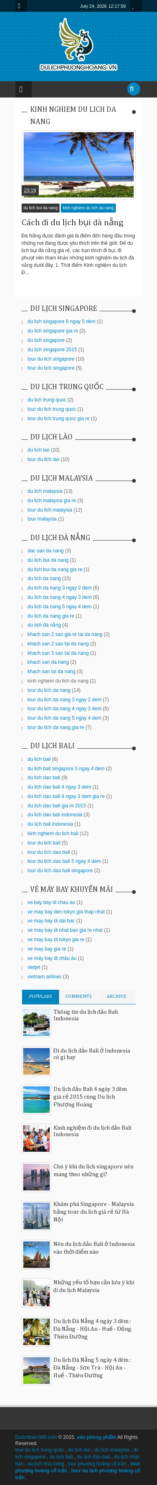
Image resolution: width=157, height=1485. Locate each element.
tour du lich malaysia (50, 510)
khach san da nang (48, 662)
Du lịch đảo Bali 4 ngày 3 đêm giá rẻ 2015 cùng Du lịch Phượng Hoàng (90, 1097)
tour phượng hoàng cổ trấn (97, 1464)
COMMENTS (78, 996)
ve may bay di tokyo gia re (56, 939)
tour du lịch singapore (51, 368)
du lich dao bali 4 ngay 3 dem (59, 787)
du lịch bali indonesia (50, 824)
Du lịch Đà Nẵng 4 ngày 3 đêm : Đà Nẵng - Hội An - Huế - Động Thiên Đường (92, 1329)
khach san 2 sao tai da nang (58, 644)
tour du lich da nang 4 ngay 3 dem (65, 708)
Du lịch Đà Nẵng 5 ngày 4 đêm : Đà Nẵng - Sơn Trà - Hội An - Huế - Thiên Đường (92, 1368)
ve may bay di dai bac (51, 921)
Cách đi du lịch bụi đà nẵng (73, 222)
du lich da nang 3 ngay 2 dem (60, 588)
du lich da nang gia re (51, 616)
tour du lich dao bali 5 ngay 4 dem (64, 861)
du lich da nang (44, 578)
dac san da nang (46, 551)
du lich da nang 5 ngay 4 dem (60, 607)
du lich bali (39, 759)
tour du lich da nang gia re (56, 727)
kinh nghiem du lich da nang (88, 208)
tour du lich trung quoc (52, 409)
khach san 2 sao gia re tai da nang (65, 634)
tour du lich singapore (51, 359)
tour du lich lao (44, 459)
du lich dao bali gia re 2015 (57, 806)
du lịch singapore (46, 340)
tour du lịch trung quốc (39, 1450)
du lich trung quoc (47, 400)
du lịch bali (61, 1457)
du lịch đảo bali (93, 1457)
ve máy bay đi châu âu (52, 958)
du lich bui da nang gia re (55, 569)
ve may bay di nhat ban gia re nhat (65, 930)
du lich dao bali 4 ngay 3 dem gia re (66, 796)
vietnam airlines (45, 977)
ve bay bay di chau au (51, 902)
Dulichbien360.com (36, 1437)
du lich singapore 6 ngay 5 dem (62, 321)
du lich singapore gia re (53, 331)
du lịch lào (79, 1450)
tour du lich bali (44, 843)
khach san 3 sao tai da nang (58, 653)
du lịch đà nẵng (44, 625)
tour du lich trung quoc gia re (59, 418)
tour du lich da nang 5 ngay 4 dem (65, 718)
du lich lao (39, 450)
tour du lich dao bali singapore (60, 870)
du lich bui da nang (41, 208)
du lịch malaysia (111, 1450)
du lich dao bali (44, 777)
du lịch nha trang (46, 1464)
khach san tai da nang (51, 671)
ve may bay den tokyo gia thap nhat (66, 912)
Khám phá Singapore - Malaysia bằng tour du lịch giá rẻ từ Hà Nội (93, 1212)
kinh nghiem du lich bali (53, 833)
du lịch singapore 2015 (52, 349)
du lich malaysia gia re (52, 500)
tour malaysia (42, 519)
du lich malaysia (45, 491)
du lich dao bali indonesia (55, 815)
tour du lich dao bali (49, 852)
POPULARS (40, 996)
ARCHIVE (116, 996)
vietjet (34, 967)
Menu (21, 6)
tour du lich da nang (49, 690)
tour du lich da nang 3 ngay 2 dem (65, 700)
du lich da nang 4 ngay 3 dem (60, 597)
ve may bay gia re (47, 949)
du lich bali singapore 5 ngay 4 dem (66, 768)
